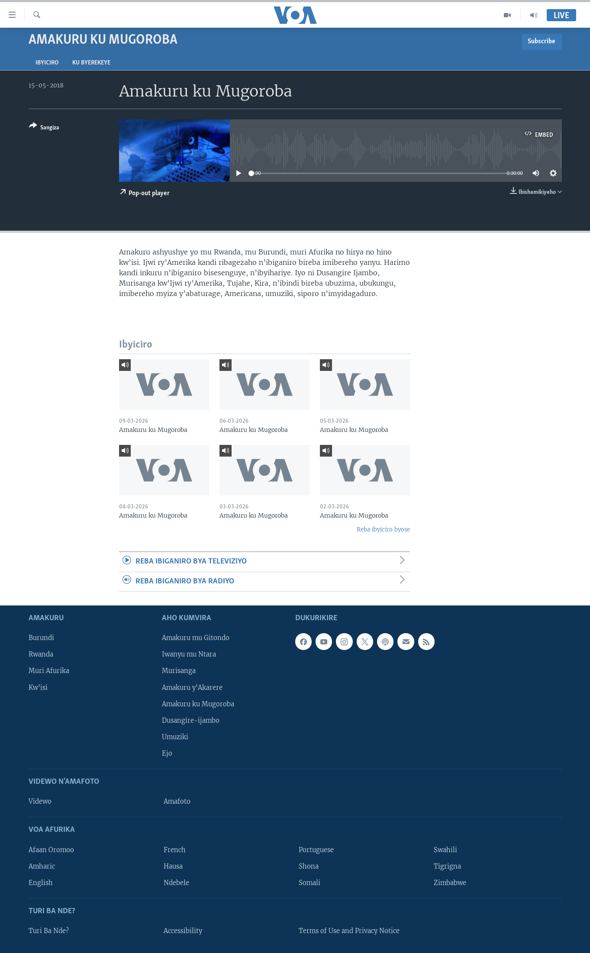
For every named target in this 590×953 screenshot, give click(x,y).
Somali (309, 882)
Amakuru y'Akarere (192, 687)
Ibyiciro (46, 63)
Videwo (40, 801)
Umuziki (175, 737)
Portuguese (316, 849)
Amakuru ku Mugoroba (198, 704)
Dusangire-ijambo (190, 720)
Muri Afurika (49, 671)
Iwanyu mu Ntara (189, 654)
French (175, 849)
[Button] (44, 128)
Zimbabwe (450, 882)
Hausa (173, 866)
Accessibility (183, 931)
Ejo (167, 753)
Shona (309, 866)
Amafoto (177, 801)
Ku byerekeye (91, 63)
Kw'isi (38, 687)
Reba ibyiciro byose (383, 529)
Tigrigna (447, 866)
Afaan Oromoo (51, 849)
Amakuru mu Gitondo (195, 638)
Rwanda (41, 654)
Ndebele (176, 882)
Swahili (445, 849)
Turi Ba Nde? (49, 931)
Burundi (41, 638)
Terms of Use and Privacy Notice (349, 931)
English (41, 882)
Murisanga (179, 671)
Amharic (42, 866)
